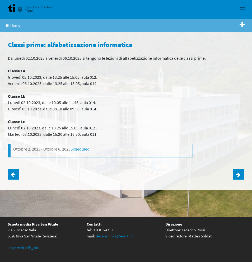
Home (12, 25)
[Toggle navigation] (242, 9)
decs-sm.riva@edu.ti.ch (115, 235)
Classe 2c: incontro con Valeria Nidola (238, 174)
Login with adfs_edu (23, 247)
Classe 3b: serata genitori (13, 174)
